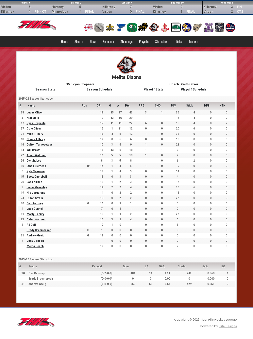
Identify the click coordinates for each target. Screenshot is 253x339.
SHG (158, 105)
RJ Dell (31, 224)
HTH (222, 105)
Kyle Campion (36, 171)
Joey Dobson (35, 240)
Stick (189, 105)
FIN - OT (40, 11)
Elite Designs (228, 326)
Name (31, 105)
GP (99, 105)
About (79, 41)
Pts (127, 105)
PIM (173, 105)
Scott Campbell (37, 176)
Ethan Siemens (36, 166)
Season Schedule (99, 89)
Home (64, 41)
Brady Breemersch (39, 230)
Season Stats (45, 89)
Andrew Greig (35, 235)
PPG (141, 105)
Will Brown (33, 149)
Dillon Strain (35, 198)
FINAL (89, 11)
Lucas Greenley (37, 187)
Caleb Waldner (36, 219)
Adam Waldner (36, 155)
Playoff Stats (153, 89)
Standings (126, 41)
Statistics (162, 41)
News (93, 41)
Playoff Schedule (194, 89)
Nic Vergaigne (36, 192)
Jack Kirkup (34, 182)
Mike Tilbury (35, 133)
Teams (193, 41)
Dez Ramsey (35, 203)
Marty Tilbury (35, 214)
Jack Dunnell (35, 208)
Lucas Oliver (35, 112)
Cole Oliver (34, 128)
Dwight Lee (34, 160)
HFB (207, 105)
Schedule (108, 41)
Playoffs (144, 41)
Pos (84, 105)
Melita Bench (35, 246)
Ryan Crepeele (36, 123)
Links (179, 41)
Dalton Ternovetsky (39, 144)
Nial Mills (33, 117)
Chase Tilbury (36, 139)
